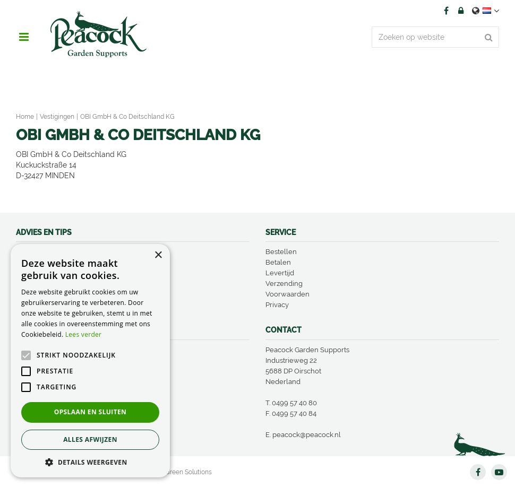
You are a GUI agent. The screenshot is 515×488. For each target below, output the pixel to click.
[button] (90, 462)
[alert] (90, 360)
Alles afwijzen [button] (90, 439)
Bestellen (281, 252)
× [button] (158, 255)
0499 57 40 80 (294, 403)
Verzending (284, 283)
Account (461, 10)
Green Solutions (188, 472)
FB (446, 10)
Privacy (277, 305)
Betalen (278, 262)
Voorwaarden (287, 294)
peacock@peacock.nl (306, 435)
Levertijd (279, 273)
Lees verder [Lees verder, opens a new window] (83, 334)
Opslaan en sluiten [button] (90, 411)
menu (24, 37)
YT (499, 472)
